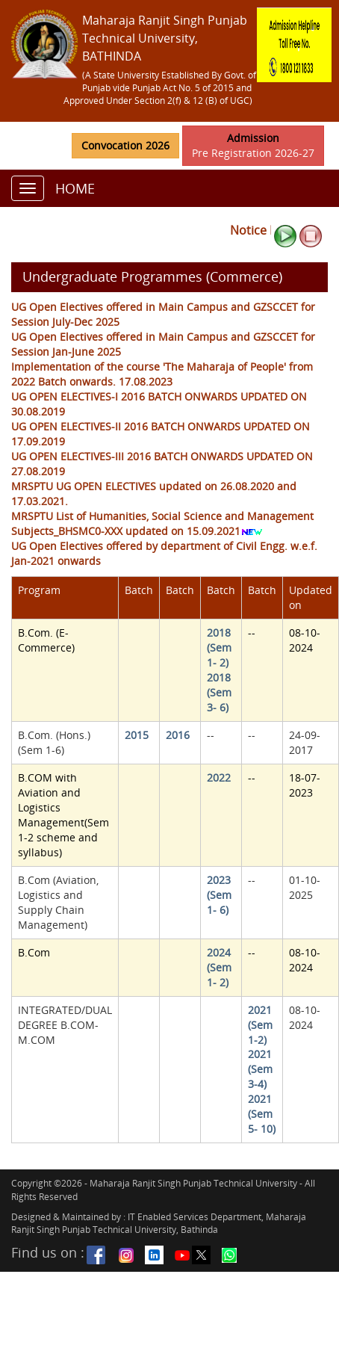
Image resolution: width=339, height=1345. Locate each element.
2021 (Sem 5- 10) (262, 1114)
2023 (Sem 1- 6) (219, 895)
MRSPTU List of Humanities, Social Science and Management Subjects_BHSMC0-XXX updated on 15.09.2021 (162, 523)
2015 (137, 735)
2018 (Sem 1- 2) (219, 647)
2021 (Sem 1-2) (260, 1025)
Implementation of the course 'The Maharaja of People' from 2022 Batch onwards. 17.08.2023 (162, 374)
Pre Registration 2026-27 (253, 145)
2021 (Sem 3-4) (260, 1069)
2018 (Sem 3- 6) (219, 692)
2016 (178, 735)
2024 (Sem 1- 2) (219, 967)
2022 (219, 777)
